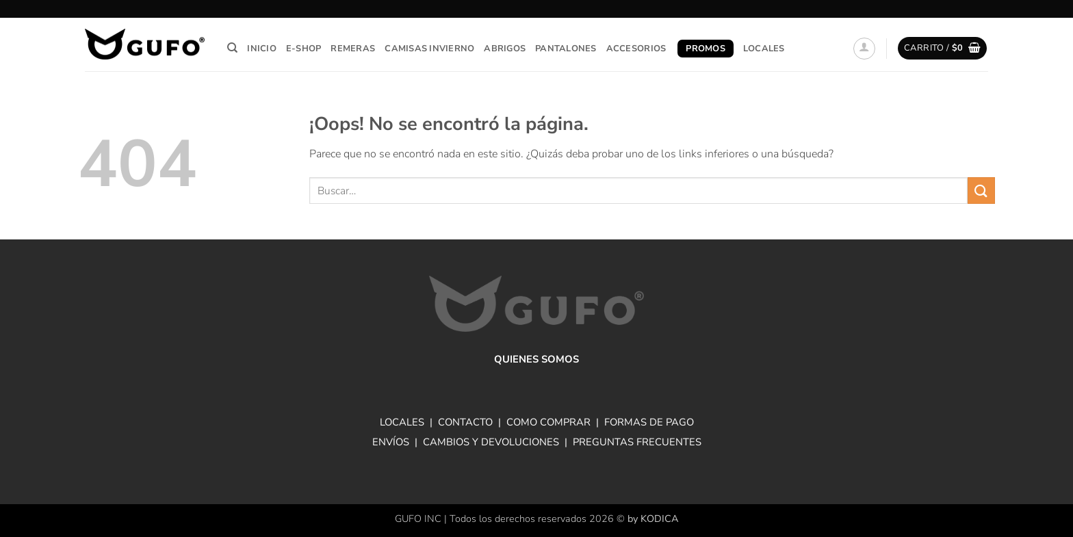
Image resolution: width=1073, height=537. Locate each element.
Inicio (261, 48)
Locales (764, 48)
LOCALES (402, 422)
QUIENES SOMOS (536, 359)
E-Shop (304, 48)
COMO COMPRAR (548, 422)
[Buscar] (232, 48)
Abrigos (505, 48)
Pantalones (566, 48)
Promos (705, 48)
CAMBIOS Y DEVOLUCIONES (491, 442)
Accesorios (636, 48)
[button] (864, 49)
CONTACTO (465, 422)
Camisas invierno (429, 48)
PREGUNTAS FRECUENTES (637, 442)
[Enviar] (981, 190)
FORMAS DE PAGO (649, 422)
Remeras (353, 48)
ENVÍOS (390, 442)
